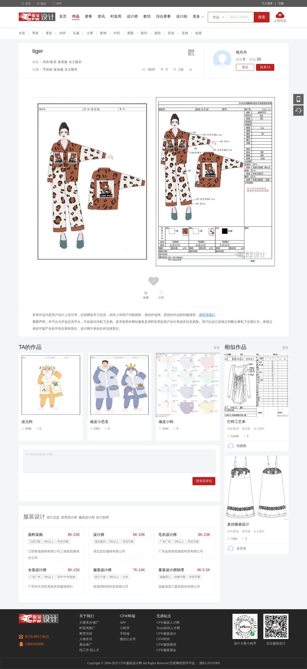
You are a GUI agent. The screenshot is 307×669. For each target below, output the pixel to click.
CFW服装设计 (166, 633)
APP (123, 622)
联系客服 (298, 110)
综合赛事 (163, 16)
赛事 (88, 16)
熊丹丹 (241, 52)
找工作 (84, 650)
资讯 (101, 16)
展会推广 (85, 644)
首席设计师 (69, 517)
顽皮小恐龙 (99, 422)
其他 (185, 33)
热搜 (198, 33)
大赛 (90, 33)
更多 (217, 347)
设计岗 (181, 16)
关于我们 (86, 616)
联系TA (265, 67)
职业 (171, 33)
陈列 (144, 33)
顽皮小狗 (166, 422)
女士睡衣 (75, 62)
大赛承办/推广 (89, 622)
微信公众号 (128, 639)
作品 (75, 16)
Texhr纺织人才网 (168, 628)
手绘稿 (47, 69)
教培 (147, 16)
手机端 (124, 633)
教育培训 (85, 633)
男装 (35, 33)
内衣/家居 (49, 62)
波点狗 (26, 422)
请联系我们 (207, 315)
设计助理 (102, 517)
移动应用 (298, 99)
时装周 (115, 16)
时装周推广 (87, 628)
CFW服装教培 (166, 644)
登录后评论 (204, 481)
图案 (130, 33)
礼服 (76, 33)
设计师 (132, 16)
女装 (22, 33)
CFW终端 (127, 616)
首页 (26, 3)
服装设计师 (87, 517)
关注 (245, 67)
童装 (49, 33)
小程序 (124, 628)
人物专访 (85, 639)
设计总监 (53, 517)
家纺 (158, 33)
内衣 (62, 33)
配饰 (103, 33)
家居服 (62, 62)
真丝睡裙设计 (238, 524)
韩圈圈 (241, 446)
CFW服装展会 (166, 650)
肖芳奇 (241, 548)
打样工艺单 (236, 422)
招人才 (94, 650)
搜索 (261, 17)
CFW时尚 (163, 639)
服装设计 (34, 516)
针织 (117, 33)
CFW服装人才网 (167, 622)
